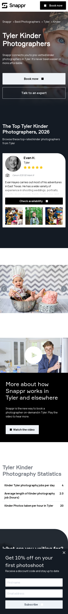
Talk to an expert (34, 93)
